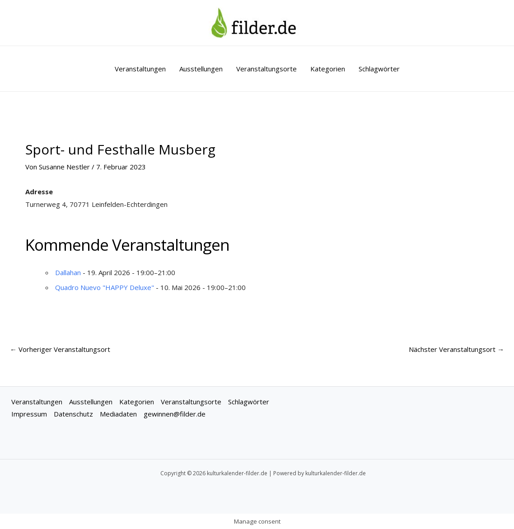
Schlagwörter (379, 68)
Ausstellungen (201, 68)
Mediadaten (118, 413)
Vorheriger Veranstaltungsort (60, 349)
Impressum (29, 413)
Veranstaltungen (140, 68)
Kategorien (327, 68)
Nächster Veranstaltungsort (456, 349)
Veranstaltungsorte (266, 68)
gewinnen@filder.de (175, 413)
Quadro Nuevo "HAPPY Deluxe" (104, 287)
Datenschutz (73, 413)
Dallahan (68, 272)
